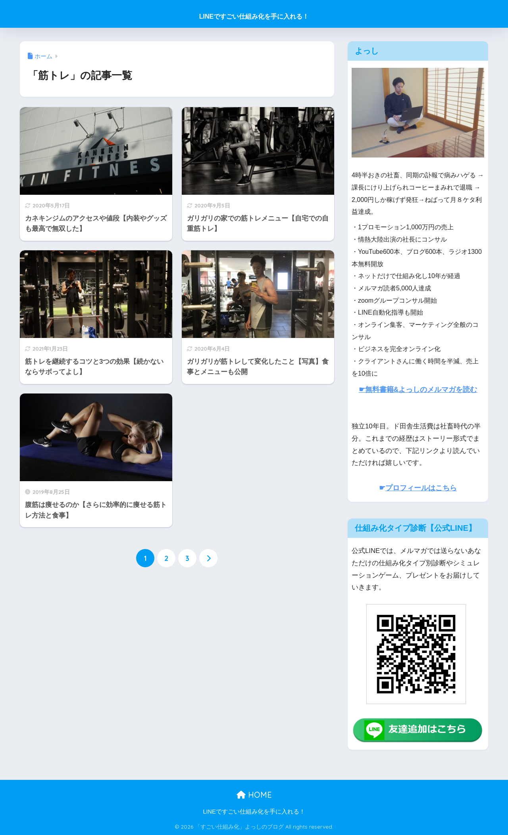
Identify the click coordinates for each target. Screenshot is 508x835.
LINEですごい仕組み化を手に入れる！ (254, 16)
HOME (254, 795)
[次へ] (208, 558)
